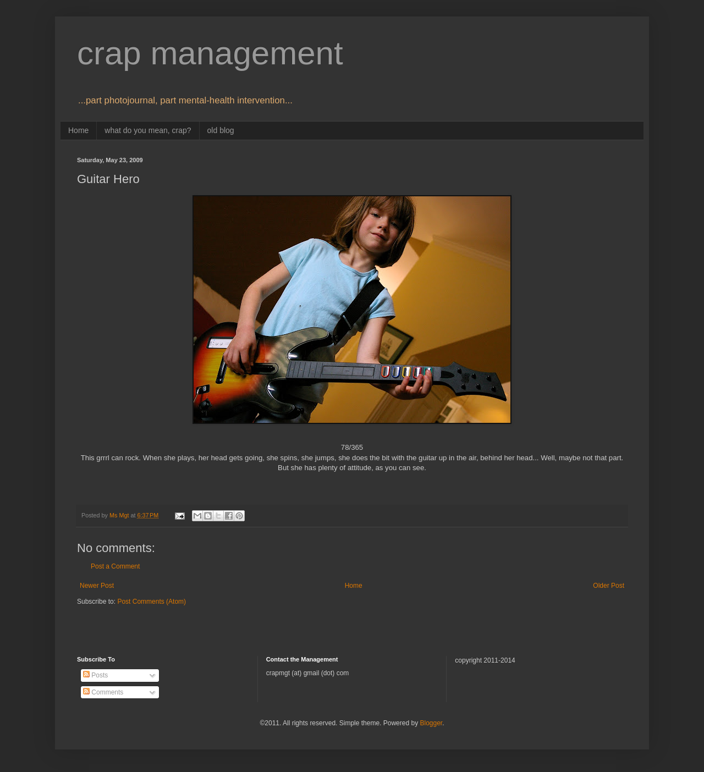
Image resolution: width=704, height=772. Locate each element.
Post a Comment (115, 566)
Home (78, 130)
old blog (220, 130)
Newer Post (97, 585)
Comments (103, 692)
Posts (95, 675)
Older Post (608, 585)
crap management (210, 53)
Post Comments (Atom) (151, 601)
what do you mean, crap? (148, 130)
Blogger (431, 723)
